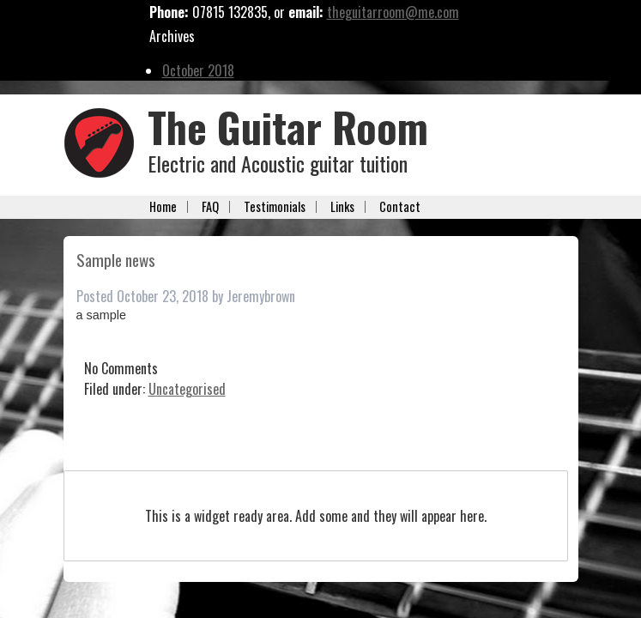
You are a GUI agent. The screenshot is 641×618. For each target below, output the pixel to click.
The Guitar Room (288, 126)
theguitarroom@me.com (393, 12)
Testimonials (274, 207)
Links (342, 207)
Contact (399, 207)
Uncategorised (187, 389)
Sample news (115, 259)
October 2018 (198, 70)
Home (163, 207)
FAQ (210, 207)
